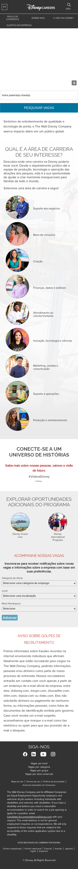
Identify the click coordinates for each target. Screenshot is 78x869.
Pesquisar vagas (39, 108)
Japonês (69, 848)
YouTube (43, 754)
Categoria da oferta (12, 578)
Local (4, 590)
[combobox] (39, 596)
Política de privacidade (54, 781)
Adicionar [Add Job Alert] (10, 618)
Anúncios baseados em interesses (39, 785)
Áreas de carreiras (12, 18)
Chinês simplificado (12, 848)
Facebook (25, 754)
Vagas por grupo (39, 770)
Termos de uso (34, 781)
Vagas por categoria (39, 766)
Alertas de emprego (19, 25)
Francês (48, 848)
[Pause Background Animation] (74, 83)
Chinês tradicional (32, 848)
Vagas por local (39, 763)
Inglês (33, 851)
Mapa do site (17, 781)
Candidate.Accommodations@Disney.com (29, 816)
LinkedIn (33, 754)
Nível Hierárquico (11, 603)
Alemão (58, 848)
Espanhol (43, 851)
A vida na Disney (63, 18)
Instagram (53, 754)
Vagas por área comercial (39, 774)
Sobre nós (38, 18)
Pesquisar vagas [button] (69, 5)
